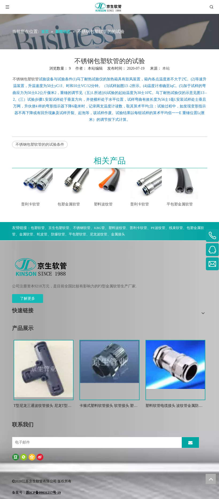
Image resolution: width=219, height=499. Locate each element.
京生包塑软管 (58, 228)
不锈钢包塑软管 (26, 79)
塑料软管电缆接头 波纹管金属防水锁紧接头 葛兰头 (174, 406)
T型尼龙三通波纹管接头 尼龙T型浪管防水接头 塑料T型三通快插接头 (43, 406)
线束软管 (176, 228)
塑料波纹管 (103, 204)
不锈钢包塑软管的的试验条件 (40, 144)
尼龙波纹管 (98, 234)
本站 (166, 68)
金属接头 (118, 234)
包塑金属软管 (68, 204)
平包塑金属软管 (180, 204)
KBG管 (99, 228)
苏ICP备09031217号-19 (43, 492)
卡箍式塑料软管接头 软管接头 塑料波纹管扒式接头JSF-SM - (108, 406)
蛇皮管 (42, 234)
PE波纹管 (158, 228)
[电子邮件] (96, 442)
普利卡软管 (30, 204)
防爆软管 (58, 234)
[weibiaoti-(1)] (41, 267)
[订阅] (190, 442)
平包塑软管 (77, 234)
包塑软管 (38, 228)
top (211, 479)
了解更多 (27, 299)
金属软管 (26, 234)
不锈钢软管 (81, 228)
